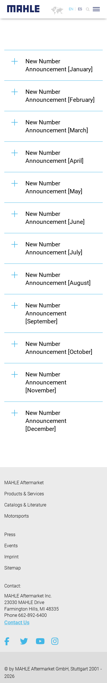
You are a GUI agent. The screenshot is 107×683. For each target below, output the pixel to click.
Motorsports (16, 516)
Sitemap (12, 568)
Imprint (11, 557)
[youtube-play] (39, 641)
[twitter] (23, 641)
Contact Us (16, 622)
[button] (53, 65)
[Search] (88, 9)
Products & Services (24, 493)
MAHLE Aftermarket (24, 482)
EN (71, 9)
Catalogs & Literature (25, 505)
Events (11, 545)
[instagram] (54, 641)
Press (9, 534)
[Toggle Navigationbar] (96, 9)
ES (80, 9)
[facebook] (7, 641)
